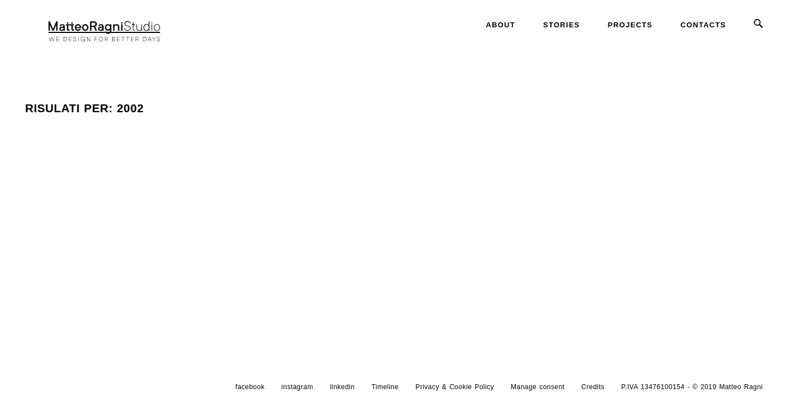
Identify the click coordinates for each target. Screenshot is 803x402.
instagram (297, 387)
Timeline (385, 387)
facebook (250, 387)
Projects (630, 25)
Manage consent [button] (538, 387)
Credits (593, 387)
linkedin (342, 387)
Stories (561, 25)
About (500, 25)
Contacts (703, 25)
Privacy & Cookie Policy (454, 387)
